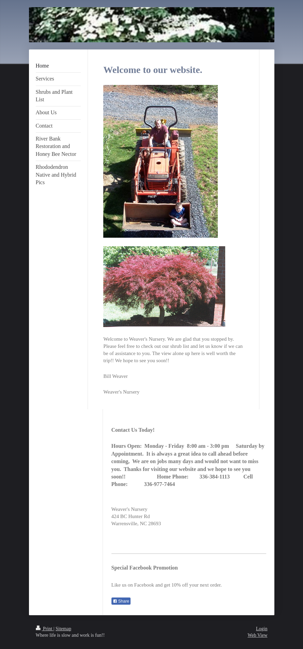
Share (121, 601)
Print (45, 628)
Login (261, 628)
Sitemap (63, 628)
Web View (257, 635)
